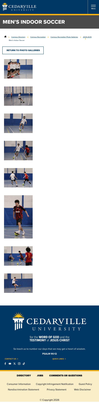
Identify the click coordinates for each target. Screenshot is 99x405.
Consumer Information (19, 384)
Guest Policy (85, 384)
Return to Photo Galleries (23, 50)
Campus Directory (18, 37)
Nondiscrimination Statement (23, 389)
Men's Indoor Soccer (17, 40)
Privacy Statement (56, 389)
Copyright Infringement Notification (54, 384)
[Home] (5, 37)
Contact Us (10, 359)
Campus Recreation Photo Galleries (64, 37)
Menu (93, 7)
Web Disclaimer (82, 389)
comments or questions (65, 375)
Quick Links (58, 359)
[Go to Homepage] (19, 10)
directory (24, 375)
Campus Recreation (38, 37)
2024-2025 (87, 37)
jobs (40, 375)
